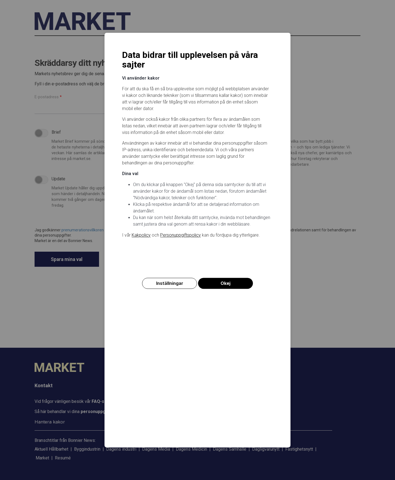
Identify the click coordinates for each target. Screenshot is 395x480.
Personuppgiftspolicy (180, 235)
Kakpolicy (141, 235)
